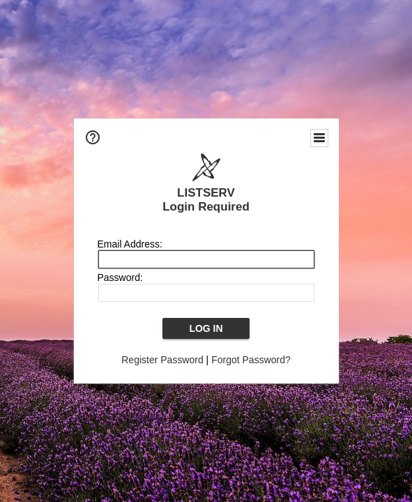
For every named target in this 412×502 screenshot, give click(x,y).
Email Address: (130, 244)
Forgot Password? (251, 359)
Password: (120, 277)
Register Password (162, 359)
